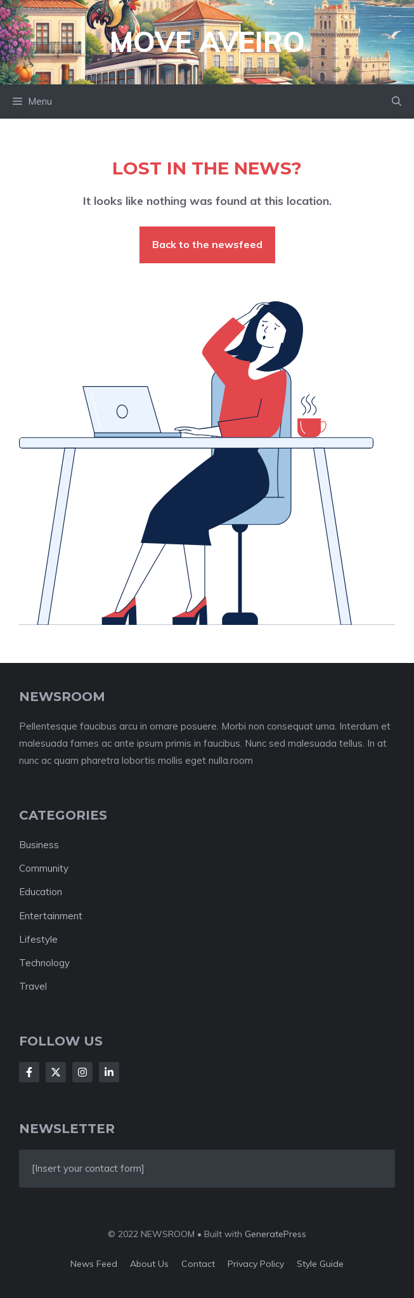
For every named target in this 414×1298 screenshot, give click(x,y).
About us (149, 1263)
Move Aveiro (207, 41)
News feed (93, 1263)
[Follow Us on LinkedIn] (109, 1072)
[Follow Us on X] (56, 1072)
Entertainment (50, 916)
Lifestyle (38, 939)
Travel (33, 986)
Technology (44, 963)
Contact (198, 1263)
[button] (396, 101)
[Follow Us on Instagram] (82, 1072)
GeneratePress (275, 1234)
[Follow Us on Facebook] (29, 1072)
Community (43, 868)
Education (40, 892)
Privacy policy (256, 1263)
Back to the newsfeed (207, 244)
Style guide (320, 1263)
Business (39, 845)
